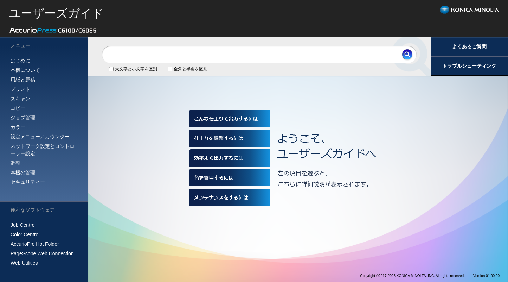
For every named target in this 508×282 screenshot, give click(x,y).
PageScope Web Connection (42, 253)
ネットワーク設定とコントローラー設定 (43, 149)
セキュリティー (28, 182)
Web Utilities (24, 263)
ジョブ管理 (23, 117)
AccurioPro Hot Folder (35, 244)
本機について (25, 70)
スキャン (20, 98)
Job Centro (22, 225)
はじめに (20, 60)
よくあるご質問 (469, 46)
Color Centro (24, 234)
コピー (18, 108)
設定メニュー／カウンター (40, 136)
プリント (20, 89)
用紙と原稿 (23, 79)
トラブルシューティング (469, 66)
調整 (15, 163)
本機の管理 (23, 172)
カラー (18, 127)
